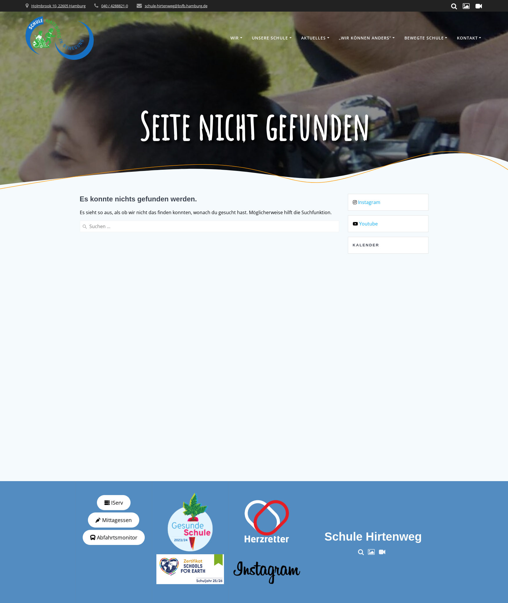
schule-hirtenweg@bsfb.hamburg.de (176, 5)
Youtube (368, 224)
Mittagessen (113, 520)
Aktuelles (313, 38)
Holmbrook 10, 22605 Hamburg (58, 5)
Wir (234, 38)
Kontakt (467, 38)
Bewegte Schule (424, 38)
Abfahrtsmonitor (113, 537)
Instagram (369, 202)
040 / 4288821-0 (114, 5)
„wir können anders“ (365, 38)
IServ (113, 502)
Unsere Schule (270, 38)
